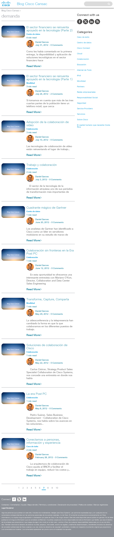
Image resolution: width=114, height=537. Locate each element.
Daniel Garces (42, 42)
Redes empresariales (86, 92)
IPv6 (79, 76)
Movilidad (81, 81)
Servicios (81, 114)
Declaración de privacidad (67, 505)
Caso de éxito (83, 37)
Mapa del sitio (33, 505)
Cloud (79, 54)
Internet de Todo (84, 70)
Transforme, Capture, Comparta (47, 299)
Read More (34, 66)
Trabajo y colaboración (41, 164)
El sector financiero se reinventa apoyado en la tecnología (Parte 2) (49, 29)
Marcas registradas (101, 505)
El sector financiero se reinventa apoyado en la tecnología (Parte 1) (49, 78)
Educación (81, 65)
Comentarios (15, 505)
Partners (80, 87)
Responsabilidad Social (87, 98)
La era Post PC (36, 393)
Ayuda (23, 505)
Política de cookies (85, 505)
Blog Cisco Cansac (10, 11)
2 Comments (56, 94)
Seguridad (81, 103)
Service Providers (85, 109)
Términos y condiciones (47, 505)
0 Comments (56, 45)
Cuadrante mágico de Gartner (46, 207)
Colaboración (83, 59)
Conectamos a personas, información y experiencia (43, 441)
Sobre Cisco (82, 120)
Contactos (5, 505)
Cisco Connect (83, 48)
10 (57, 488)
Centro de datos (84, 43)
